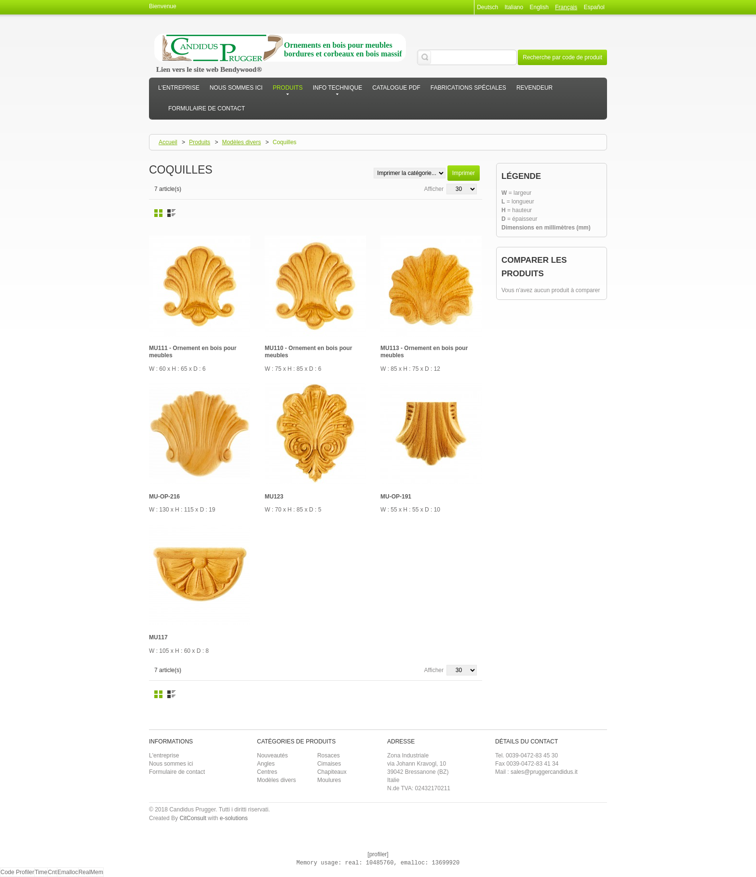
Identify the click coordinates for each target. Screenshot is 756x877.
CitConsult (192, 818)
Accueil (168, 142)
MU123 (274, 496)
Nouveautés (272, 755)
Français (566, 7)
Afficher (434, 189)
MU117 (158, 637)
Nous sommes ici (171, 763)
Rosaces (328, 755)
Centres (267, 772)
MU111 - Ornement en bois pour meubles (192, 352)
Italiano (514, 7)
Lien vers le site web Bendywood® (209, 69)
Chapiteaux (332, 772)
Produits (199, 142)
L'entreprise (164, 755)
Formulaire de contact (177, 772)
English (539, 7)
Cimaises (329, 763)
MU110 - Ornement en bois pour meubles (308, 352)
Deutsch (487, 7)
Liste (171, 213)
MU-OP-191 (395, 496)
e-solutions (234, 818)
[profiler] (377, 854)
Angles (266, 763)
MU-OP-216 (164, 496)
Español (594, 7)
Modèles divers (241, 142)
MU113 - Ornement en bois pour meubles (424, 352)
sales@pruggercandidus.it (544, 772)
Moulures (329, 780)
